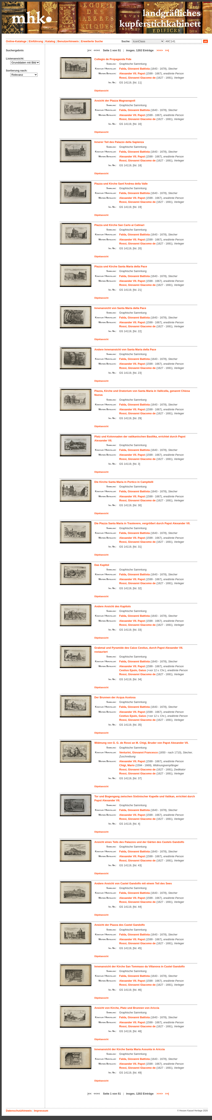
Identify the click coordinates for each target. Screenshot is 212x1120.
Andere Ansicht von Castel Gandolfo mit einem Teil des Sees (133, 883)
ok (205, 41)
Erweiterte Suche (92, 41)
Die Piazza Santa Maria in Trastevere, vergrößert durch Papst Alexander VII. (142, 523)
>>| (167, 50)
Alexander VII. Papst (132, 73)
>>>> (160, 50)
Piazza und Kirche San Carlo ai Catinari (119, 225)
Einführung (36, 41)
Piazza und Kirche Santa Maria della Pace (120, 266)
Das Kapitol (101, 565)
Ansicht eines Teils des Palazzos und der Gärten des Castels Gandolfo (139, 842)
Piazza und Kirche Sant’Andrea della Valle (121, 183)
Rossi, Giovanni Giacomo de (137, 77)
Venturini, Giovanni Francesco (138, 752)
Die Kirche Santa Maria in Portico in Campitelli (123, 481)
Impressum (41, 1110)
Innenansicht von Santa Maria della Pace (120, 308)
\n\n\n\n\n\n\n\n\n (148, 41)
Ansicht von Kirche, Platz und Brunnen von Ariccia (126, 1007)
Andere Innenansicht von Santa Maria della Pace (125, 349)
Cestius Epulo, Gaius (132, 670)
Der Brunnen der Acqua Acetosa (115, 697)
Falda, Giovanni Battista (134, 68)
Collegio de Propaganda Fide (112, 59)
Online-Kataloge (16, 41)
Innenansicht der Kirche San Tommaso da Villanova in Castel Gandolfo (139, 966)
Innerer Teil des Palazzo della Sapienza (119, 142)
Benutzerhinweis (68, 41)
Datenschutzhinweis (19, 1110)
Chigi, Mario (127, 765)
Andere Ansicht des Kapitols (112, 606)
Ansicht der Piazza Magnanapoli (114, 100)
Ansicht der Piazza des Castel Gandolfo (119, 924)
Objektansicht (101, 91)
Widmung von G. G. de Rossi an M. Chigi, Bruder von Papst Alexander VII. (141, 742)
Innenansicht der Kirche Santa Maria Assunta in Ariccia (129, 1049)
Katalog (50, 41)
